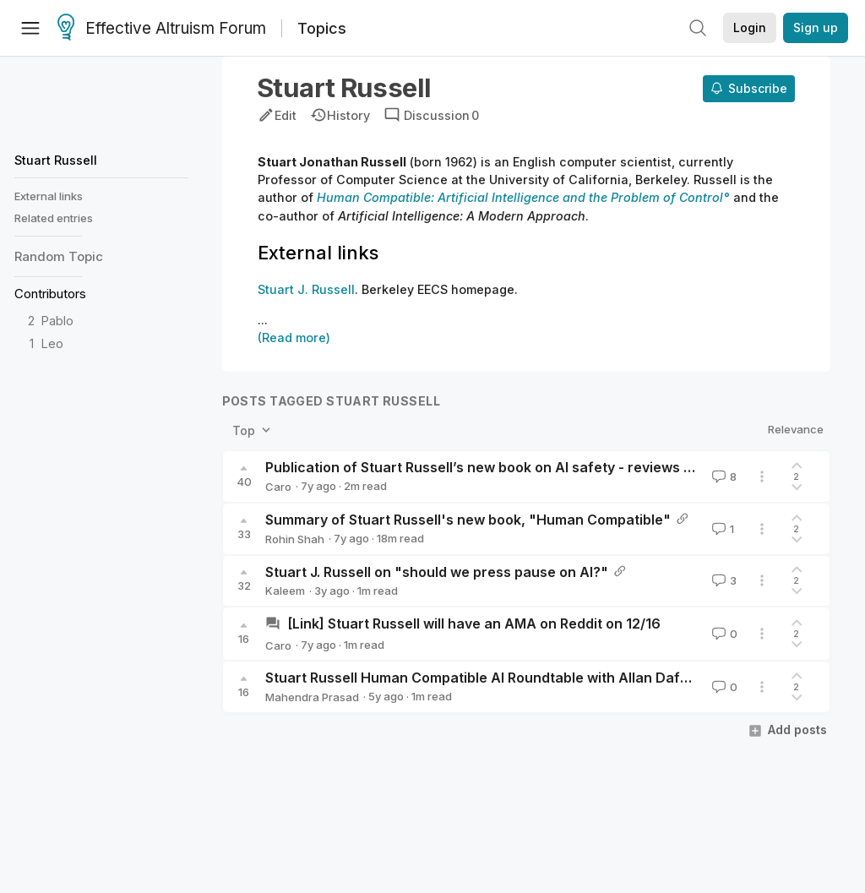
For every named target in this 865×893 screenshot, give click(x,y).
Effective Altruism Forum (161, 29)
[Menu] (30, 28)
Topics (321, 28)
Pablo (57, 320)
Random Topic (58, 256)
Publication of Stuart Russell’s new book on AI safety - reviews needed (499, 467)
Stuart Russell (55, 160)
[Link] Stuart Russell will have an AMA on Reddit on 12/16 (474, 623)
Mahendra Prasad (312, 697)
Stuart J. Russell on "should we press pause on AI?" (436, 572)
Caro (278, 486)
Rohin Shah (294, 539)
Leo (52, 343)
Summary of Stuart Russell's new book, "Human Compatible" (468, 519)
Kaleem (285, 590)
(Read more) (294, 337)
